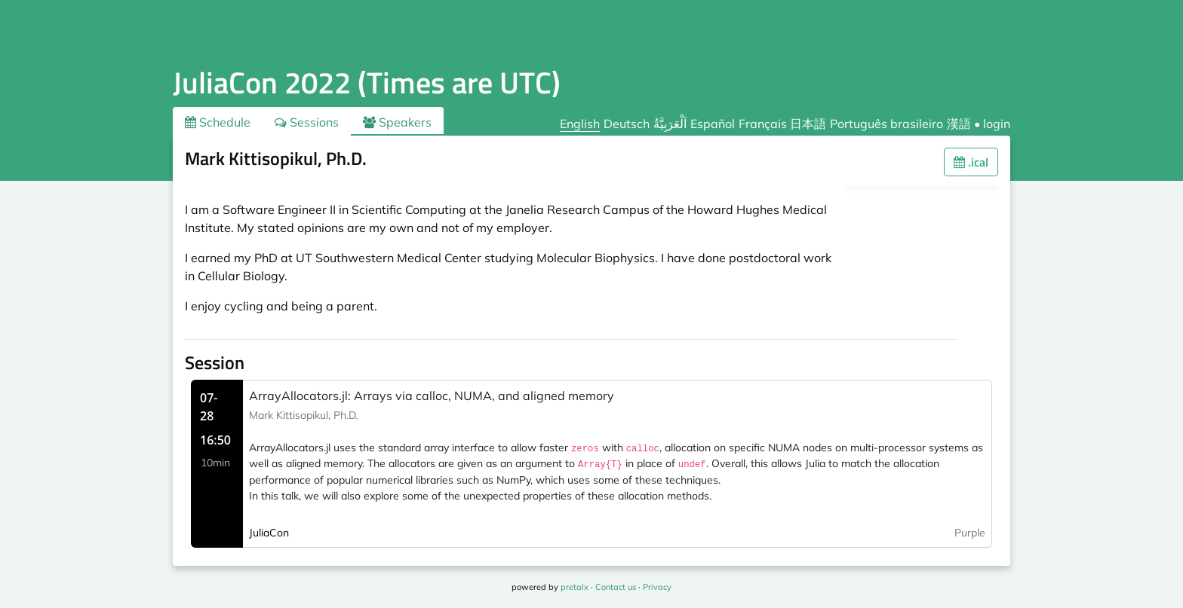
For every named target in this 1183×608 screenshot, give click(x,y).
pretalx (574, 587)
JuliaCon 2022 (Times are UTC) (367, 82)
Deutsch (627, 123)
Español (712, 123)
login (996, 123)
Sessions (307, 122)
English (580, 123)
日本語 (808, 123)
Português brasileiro (886, 123)
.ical (971, 162)
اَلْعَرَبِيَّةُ (670, 123)
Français (763, 123)
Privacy (657, 587)
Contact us (615, 587)
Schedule (217, 122)
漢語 (959, 123)
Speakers (397, 122)
